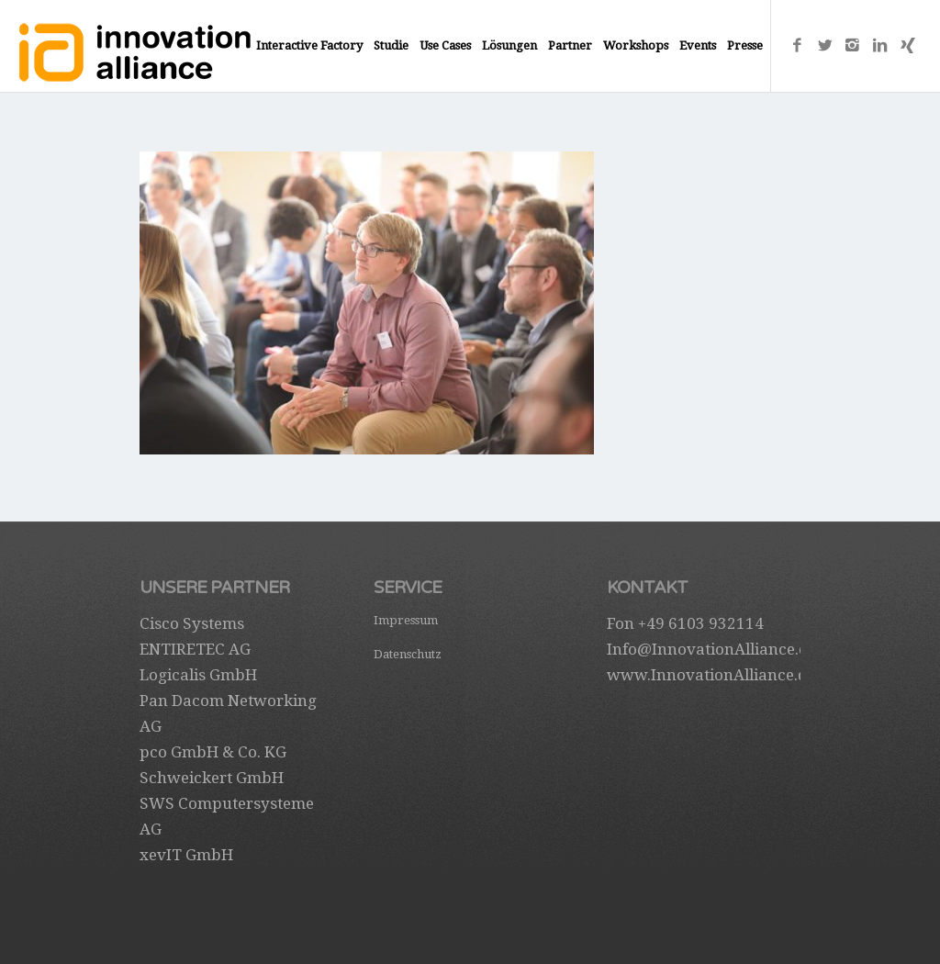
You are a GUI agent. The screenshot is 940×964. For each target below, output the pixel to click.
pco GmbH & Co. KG (213, 752)
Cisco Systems (192, 623)
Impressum (406, 620)
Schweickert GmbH (212, 777)
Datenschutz (408, 654)
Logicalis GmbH (198, 675)
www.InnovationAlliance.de (711, 675)
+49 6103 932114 (701, 623)
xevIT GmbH (186, 855)
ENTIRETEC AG (195, 649)
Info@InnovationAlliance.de (711, 649)
